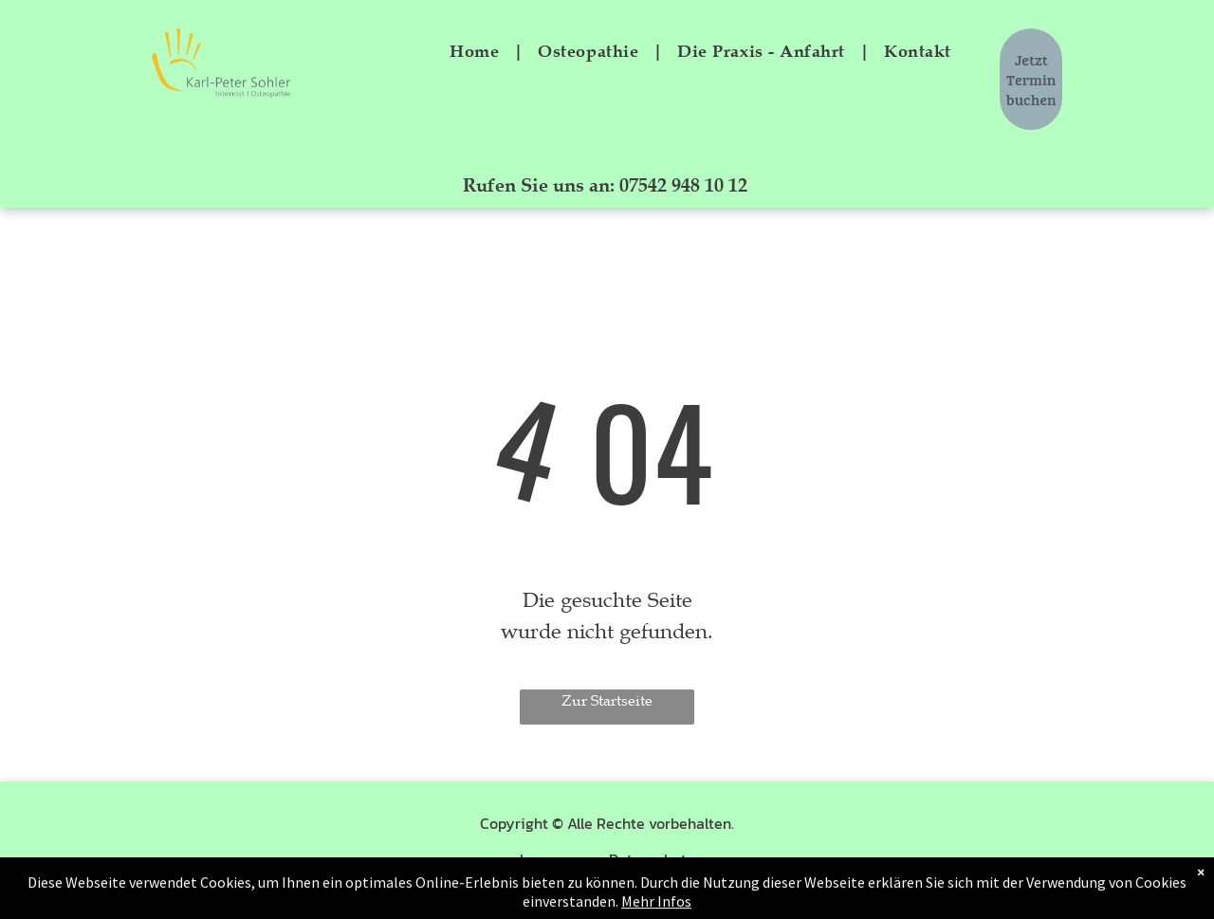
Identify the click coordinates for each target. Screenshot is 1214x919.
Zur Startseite (607, 700)
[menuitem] (479, 50)
